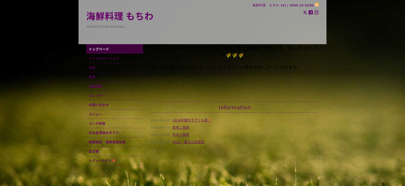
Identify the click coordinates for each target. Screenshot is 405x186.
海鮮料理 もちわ (120, 15)
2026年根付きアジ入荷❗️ (192, 120)
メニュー (95, 114)
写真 (92, 77)
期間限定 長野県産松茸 (107, 142)
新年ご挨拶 (181, 127)
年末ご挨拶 (181, 134)
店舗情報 (95, 86)
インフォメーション (104, 58)
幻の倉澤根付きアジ (104, 132)
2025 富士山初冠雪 (188, 142)
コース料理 (97, 123)
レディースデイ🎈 (102, 160)
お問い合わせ (99, 105)
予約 (92, 67)
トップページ (99, 49)
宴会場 (94, 151)
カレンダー (97, 95)
